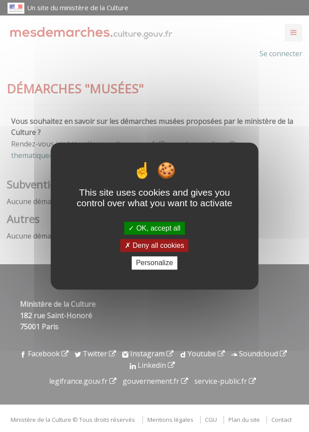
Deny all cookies (154, 245)
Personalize (154, 263)
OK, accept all (154, 228)
